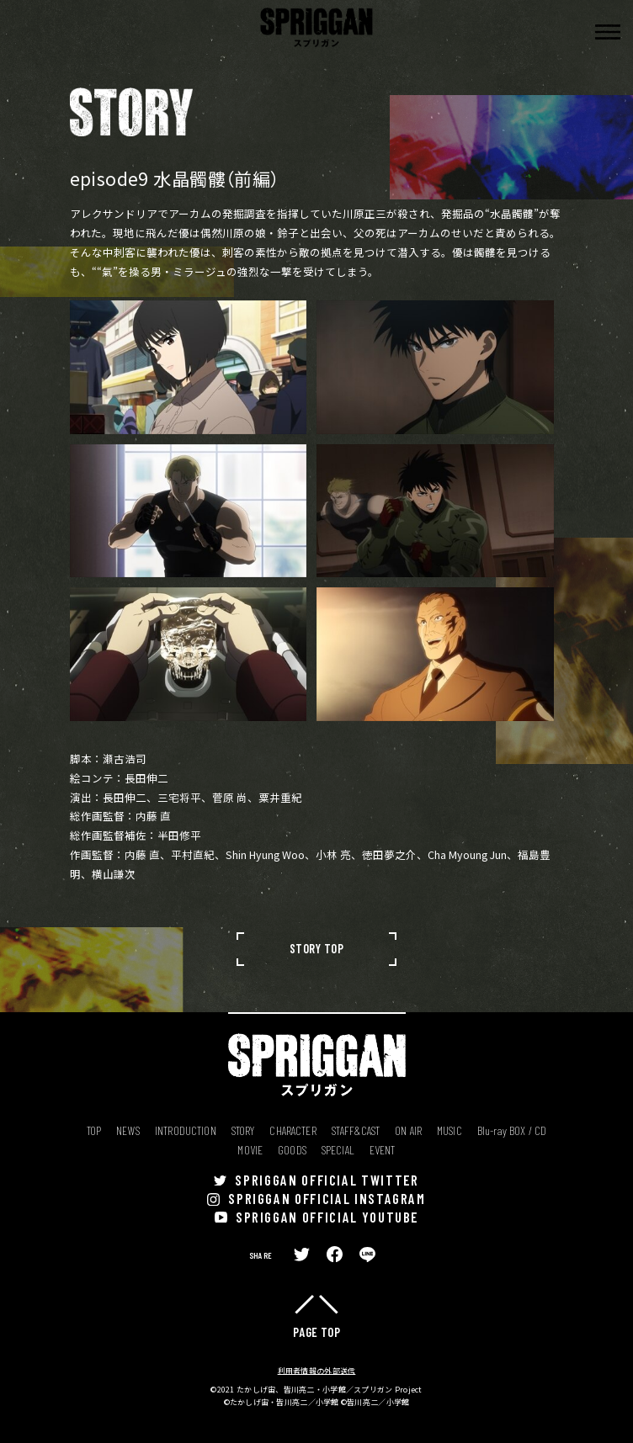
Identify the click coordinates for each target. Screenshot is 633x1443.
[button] (607, 32)
